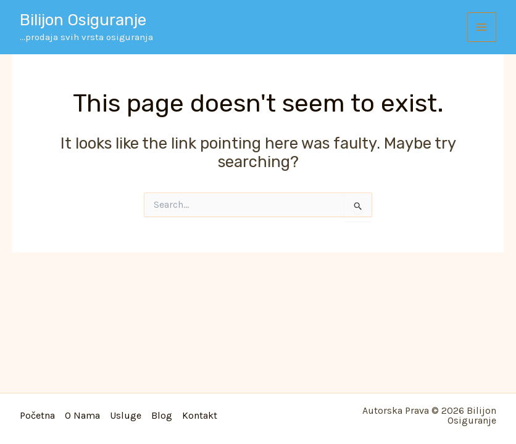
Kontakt (199, 416)
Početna (37, 416)
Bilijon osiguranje (83, 20)
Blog (161, 416)
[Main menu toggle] (482, 27)
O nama (82, 416)
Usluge (125, 416)
